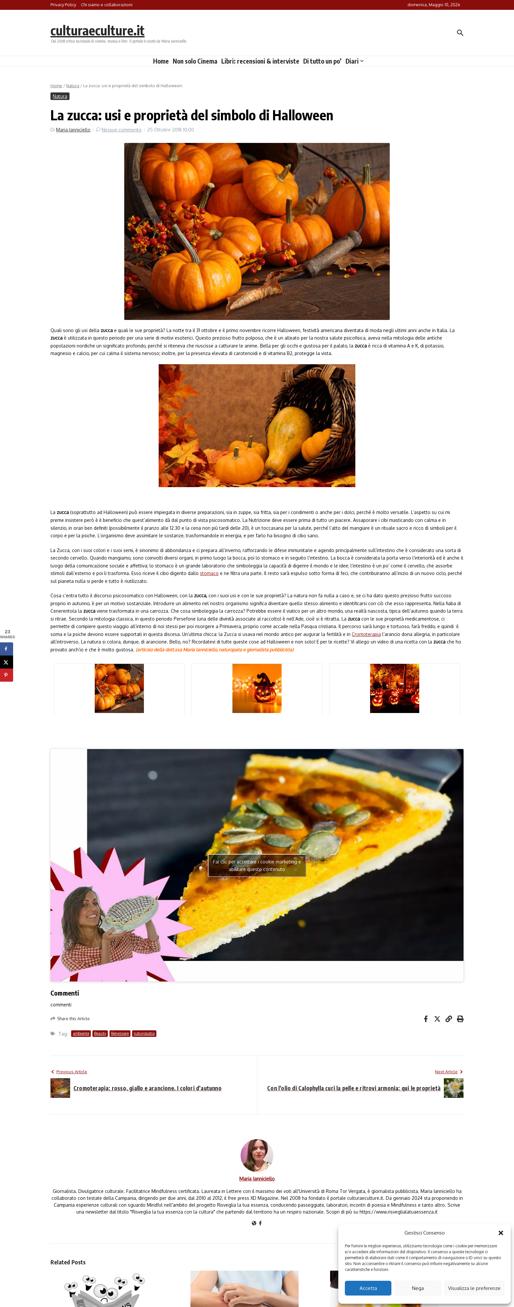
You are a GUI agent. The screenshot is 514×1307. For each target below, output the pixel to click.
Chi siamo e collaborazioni (106, 4)
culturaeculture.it (97, 30)
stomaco (209, 573)
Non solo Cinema (195, 61)
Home (161, 61)
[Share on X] (6, 662)
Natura (72, 85)
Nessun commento (122, 129)
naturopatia (144, 1033)
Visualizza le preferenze (474, 1288)
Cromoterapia (366, 634)
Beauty (100, 1033)
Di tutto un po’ (322, 61)
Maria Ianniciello (73, 129)
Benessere (120, 1033)
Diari (355, 61)
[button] (501, 1233)
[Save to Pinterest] (6, 675)
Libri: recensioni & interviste (260, 61)
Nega (418, 1288)
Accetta (368, 1288)
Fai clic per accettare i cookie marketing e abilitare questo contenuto (257, 865)
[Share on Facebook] (6, 649)
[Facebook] (260, 1223)
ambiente (81, 1033)
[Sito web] (254, 1223)
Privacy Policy (63, 4)
